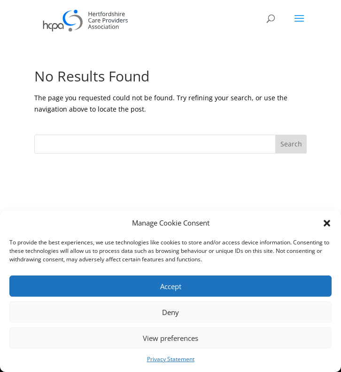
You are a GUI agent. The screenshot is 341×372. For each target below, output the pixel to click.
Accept (170, 286)
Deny (170, 312)
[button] (327, 223)
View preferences (170, 338)
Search (291, 143)
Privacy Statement (170, 359)
